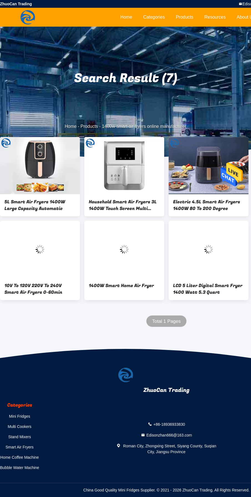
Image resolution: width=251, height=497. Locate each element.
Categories (154, 17)
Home (126, 17)
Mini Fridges (19, 416)
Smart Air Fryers (20, 447)
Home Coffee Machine (19, 457)
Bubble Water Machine (19, 467)
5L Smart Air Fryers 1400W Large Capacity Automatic (34, 205)
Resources (214, 17)
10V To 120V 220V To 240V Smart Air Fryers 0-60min (33, 289)
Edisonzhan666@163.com (169, 435)
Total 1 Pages (166, 321)
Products (184, 17)
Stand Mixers (19, 437)
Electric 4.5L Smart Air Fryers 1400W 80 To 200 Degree (206, 205)
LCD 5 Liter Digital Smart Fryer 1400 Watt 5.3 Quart (207, 289)
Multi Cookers (20, 426)
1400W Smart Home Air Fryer (121, 285)
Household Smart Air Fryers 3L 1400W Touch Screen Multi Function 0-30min (123, 205)
